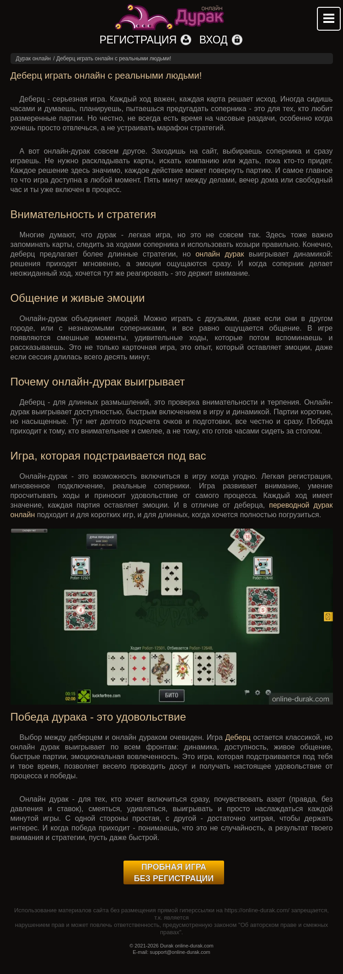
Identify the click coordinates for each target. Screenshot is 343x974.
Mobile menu (329, 19)
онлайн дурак (219, 254)
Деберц (238, 737)
